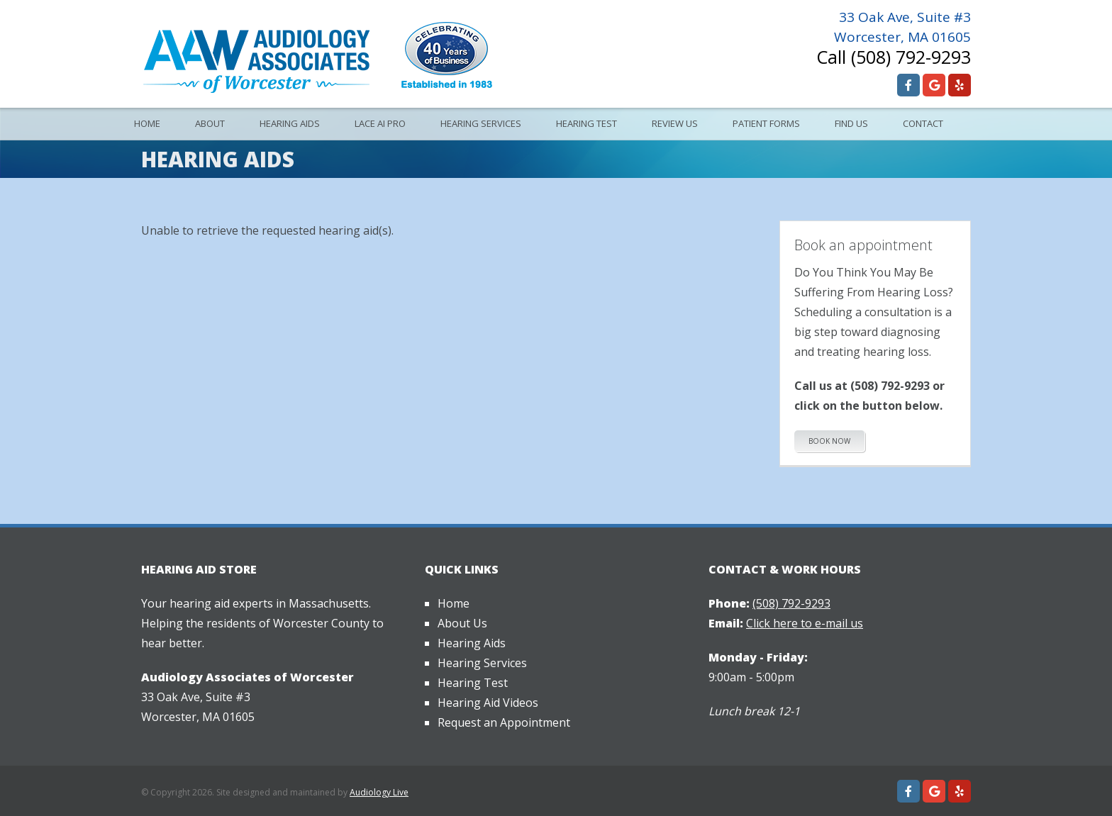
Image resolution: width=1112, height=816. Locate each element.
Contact (923, 123)
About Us (462, 623)
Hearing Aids (290, 123)
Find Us (851, 123)
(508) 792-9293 (911, 57)
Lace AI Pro (380, 123)
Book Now (829, 441)
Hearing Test (586, 123)
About (210, 123)
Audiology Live (379, 792)
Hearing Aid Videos (488, 702)
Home (147, 123)
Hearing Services (480, 123)
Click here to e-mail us (804, 623)
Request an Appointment (504, 722)
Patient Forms (766, 123)
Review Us (675, 123)
